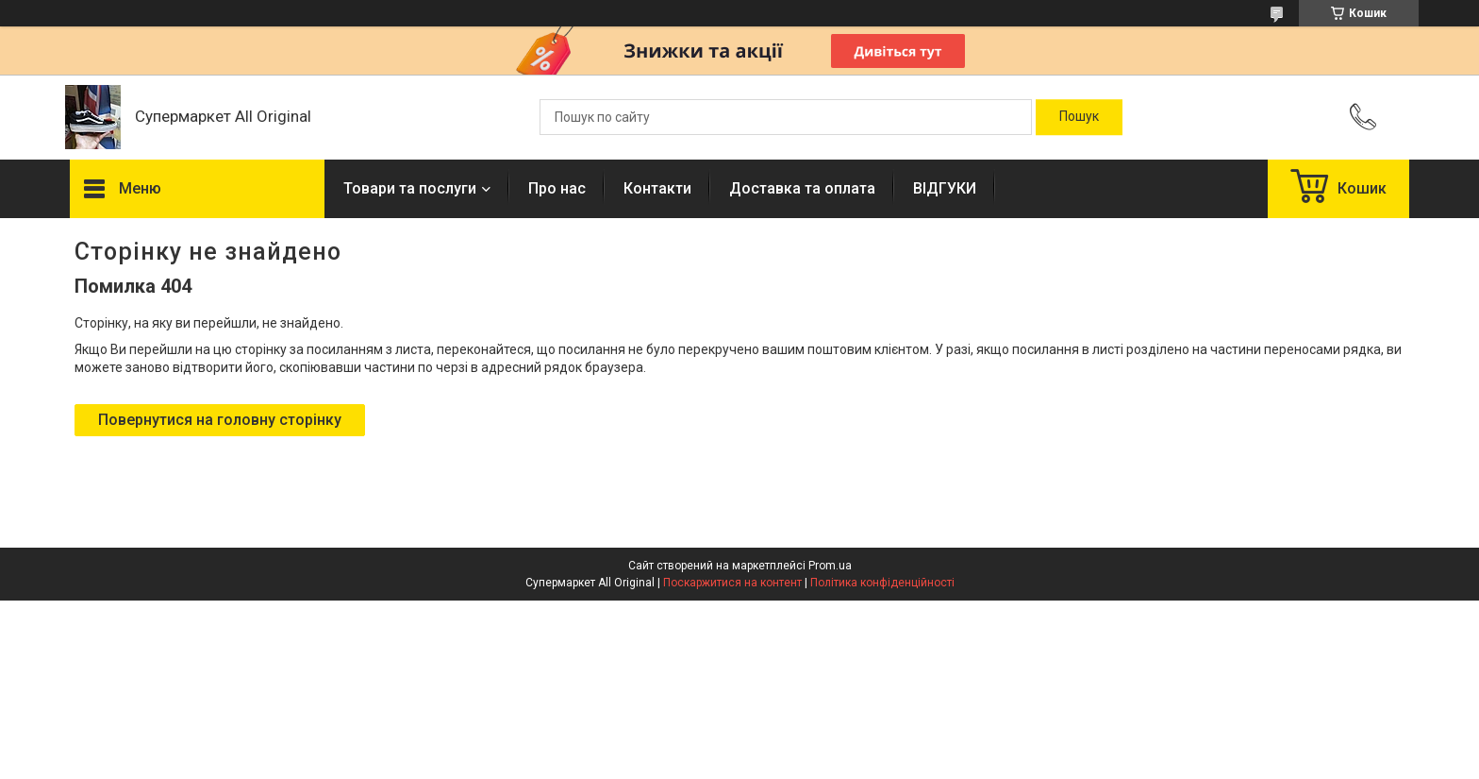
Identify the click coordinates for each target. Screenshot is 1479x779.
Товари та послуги (409, 188)
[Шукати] (1079, 117)
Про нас (557, 188)
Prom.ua (830, 565)
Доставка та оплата (802, 188)
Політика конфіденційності (882, 582)
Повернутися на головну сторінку (219, 420)
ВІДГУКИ (944, 188)
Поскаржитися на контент (732, 582)
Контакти (657, 188)
